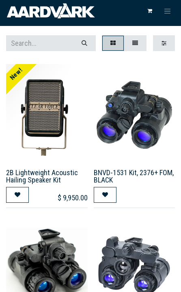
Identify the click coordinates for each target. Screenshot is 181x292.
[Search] (84, 43)
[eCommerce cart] (150, 11)
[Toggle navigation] (167, 11)
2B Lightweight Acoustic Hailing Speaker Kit (42, 176)
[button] (17, 195)
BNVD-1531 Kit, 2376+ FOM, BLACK (134, 176)
